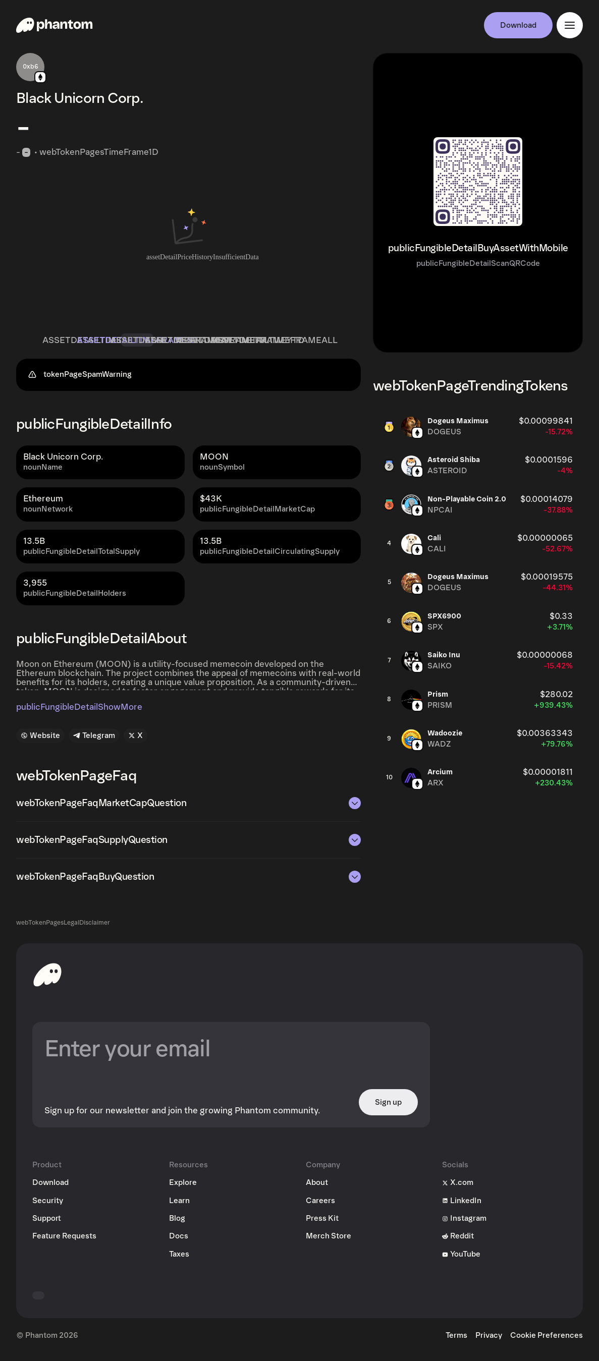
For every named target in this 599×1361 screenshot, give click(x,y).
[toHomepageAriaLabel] (47, 978)
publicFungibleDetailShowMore (79, 711)
